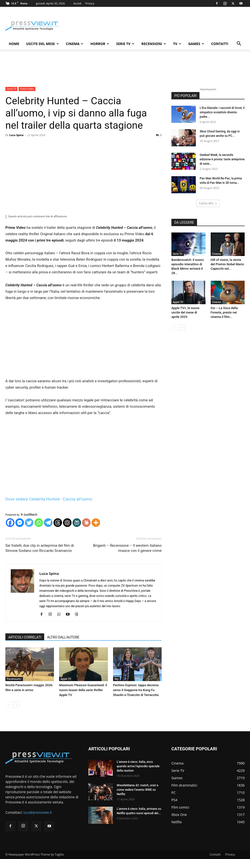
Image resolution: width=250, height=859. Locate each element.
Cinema (74, 43)
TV (177, 43)
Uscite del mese (42, 43)
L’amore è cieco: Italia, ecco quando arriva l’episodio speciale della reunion (138, 766)
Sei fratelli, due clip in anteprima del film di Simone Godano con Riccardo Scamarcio (39, 548)
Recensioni (153, 43)
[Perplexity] (77, 522)
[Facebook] (10, 522)
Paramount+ (14, 679)
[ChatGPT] (67, 522)
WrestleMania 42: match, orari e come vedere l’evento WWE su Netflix (137, 790)
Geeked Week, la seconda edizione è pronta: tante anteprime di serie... (222, 159)
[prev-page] (8, 705)
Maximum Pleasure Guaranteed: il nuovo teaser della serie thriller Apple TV (83, 690)
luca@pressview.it (37, 812)
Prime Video (27, 89)
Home (14, 43)
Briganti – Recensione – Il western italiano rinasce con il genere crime (127, 548)
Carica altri (208, 203)
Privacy (89, 3)
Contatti (219, 43)
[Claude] (86, 522)
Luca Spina (16, 135)
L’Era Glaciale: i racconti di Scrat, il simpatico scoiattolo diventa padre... (222, 112)
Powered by (21, 514)
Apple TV (66, 679)
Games (196, 43)
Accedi (77, 3)
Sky (117, 679)
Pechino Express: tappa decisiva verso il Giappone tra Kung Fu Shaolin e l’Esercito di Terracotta (136, 690)
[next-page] (16, 705)
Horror (99, 43)
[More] (96, 522)
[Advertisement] (83, 175)
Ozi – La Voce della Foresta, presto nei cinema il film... (224, 312)
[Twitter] (29, 522)
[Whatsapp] (38, 522)
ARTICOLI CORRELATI (24, 637)
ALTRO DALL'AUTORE (63, 637)
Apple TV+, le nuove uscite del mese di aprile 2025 (185, 312)
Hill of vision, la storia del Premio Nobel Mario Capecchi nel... (227, 264)
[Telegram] (48, 522)
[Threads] (57, 522)
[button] (239, 44)
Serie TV (125, 43)
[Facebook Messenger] (19, 522)
